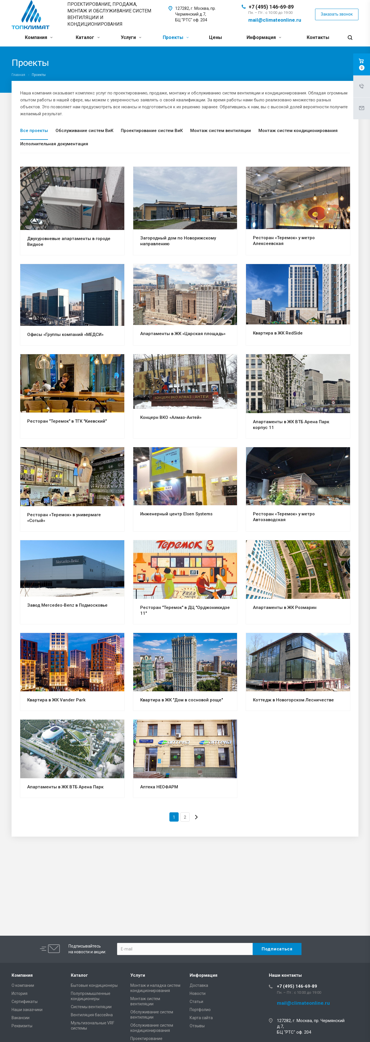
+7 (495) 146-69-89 (271, 7)
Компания (39, 37)
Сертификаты (25, 1001)
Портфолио (200, 1009)
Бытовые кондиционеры (94, 985)
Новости (198, 993)
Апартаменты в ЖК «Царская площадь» (182, 333)
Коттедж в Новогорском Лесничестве (293, 700)
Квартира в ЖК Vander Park (56, 700)
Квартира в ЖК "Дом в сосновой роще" (181, 700)
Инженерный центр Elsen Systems (176, 514)
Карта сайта (201, 1017)
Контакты (318, 37)
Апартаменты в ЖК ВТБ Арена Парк (65, 787)
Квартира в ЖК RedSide (278, 333)
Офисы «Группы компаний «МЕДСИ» (65, 334)
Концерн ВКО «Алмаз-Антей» (170, 417)
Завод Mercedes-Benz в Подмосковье (67, 605)
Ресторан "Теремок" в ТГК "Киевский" (67, 421)
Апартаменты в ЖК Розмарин (285, 607)
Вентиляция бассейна (92, 1015)
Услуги (131, 37)
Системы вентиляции (91, 1006)
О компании (23, 985)
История (19, 993)
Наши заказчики (27, 1009)
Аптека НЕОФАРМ (159, 787)
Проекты (176, 37)
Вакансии (20, 1017)
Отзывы (197, 1026)
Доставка (199, 985)
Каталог (88, 37)
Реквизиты (22, 1026)
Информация (264, 37)
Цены (215, 37)
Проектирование (146, 1038)
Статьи (196, 1001)
